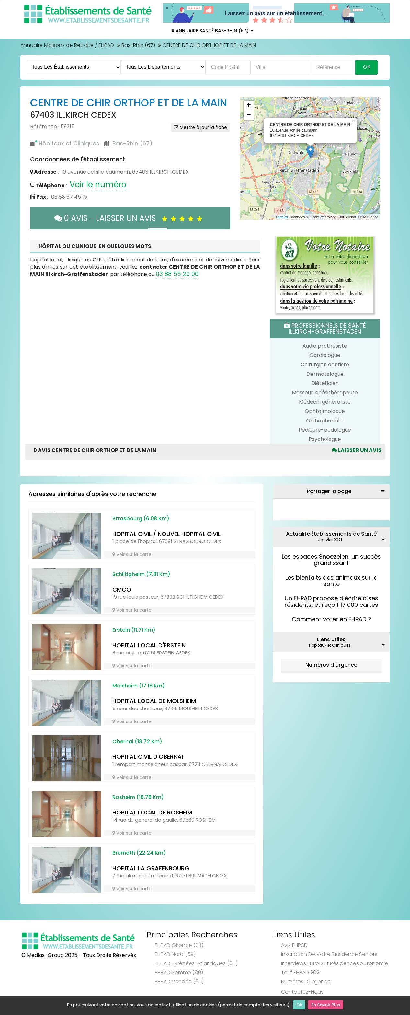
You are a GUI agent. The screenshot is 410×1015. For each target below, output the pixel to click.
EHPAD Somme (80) (179, 972)
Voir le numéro (98, 184)
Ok (299, 1005)
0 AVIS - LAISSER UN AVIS (130, 218)
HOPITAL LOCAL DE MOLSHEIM (154, 701)
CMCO (121, 589)
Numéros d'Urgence (331, 665)
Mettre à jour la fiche (200, 127)
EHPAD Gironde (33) (179, 945)
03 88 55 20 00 (177, 274)
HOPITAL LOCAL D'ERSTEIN (149, 645)
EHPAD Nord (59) (175, 954)
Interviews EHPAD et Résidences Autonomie (334, 963)
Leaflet (282, 217)
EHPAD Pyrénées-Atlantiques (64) (196, 963)
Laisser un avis (357, 450)
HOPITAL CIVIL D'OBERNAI (147, 757)
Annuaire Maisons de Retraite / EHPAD (67, 45)
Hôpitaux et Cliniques (69, 143)
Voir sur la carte (132, 554)
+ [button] (248, 105)
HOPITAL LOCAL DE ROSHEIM (152, 812)
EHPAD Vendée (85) (179, 981)
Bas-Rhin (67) (138, 45)
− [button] (248, 115)
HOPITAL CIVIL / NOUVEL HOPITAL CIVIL (166, 534)
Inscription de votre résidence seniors (329, 954)
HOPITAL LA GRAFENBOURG (150, 868)
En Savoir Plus (325, 1005)
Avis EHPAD (294, 945)
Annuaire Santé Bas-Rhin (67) (212, 31)
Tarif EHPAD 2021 (301, 972)
